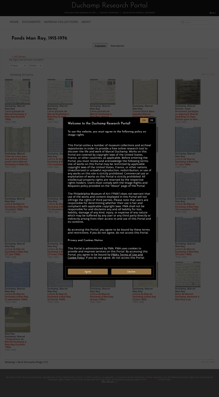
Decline (131, 271)
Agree (88, 271)
